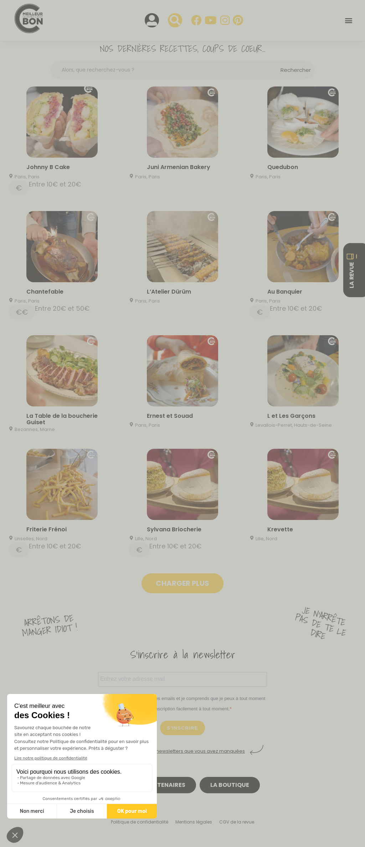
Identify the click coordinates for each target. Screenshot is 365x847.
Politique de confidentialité (139, 822)
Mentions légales (193, 822)
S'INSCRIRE (182, 728)
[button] (348, 20)
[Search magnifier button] (295, 70)
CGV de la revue (236, 822)
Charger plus (182, 583)
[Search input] (168, 69)
